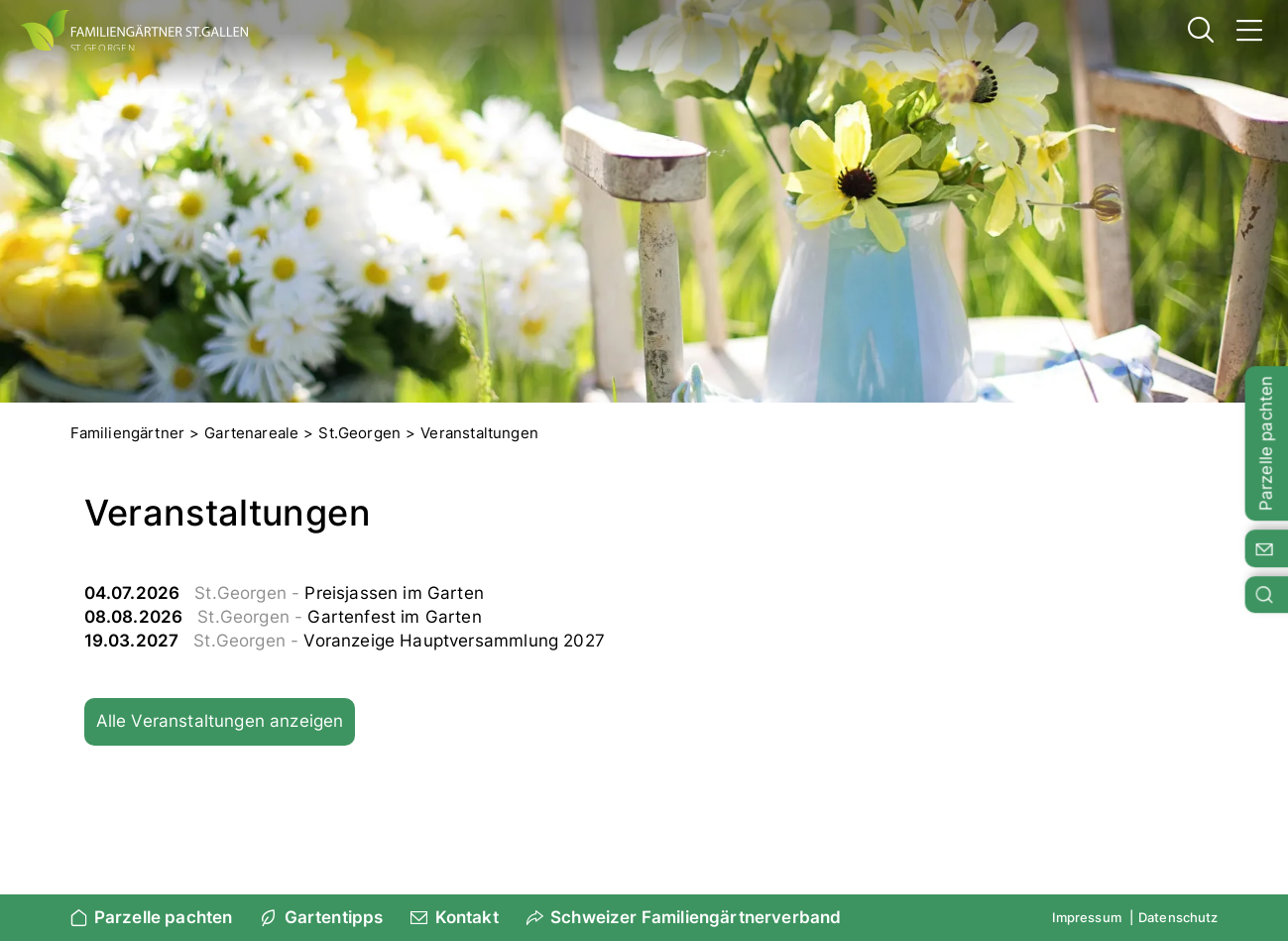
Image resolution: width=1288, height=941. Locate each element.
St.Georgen (359, 432)
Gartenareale (251, 432)
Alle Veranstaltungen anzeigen (220, 721)
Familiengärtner (127, 432)
